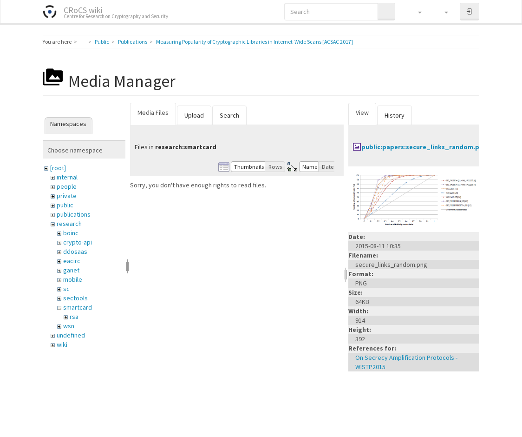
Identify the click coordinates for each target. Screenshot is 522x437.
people (67, 186)
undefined (71, 335)
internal (67, 177)
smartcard (77, 307)
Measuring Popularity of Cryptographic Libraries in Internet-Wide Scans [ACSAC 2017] (254, 41)
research (69, 223)
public (65, 205)
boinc (70, 233)
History (395, 115)
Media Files (153, 112)
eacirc (71, 261)
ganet (71, 270)
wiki (62, 344)
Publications (132, 41)
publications (74, 214)
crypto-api (77, 242)
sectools (75, 298)
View (362, 112)
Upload (194, 115)
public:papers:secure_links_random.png (424, 147)
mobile (72, 279)
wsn (68, 326)
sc (66, 289)
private (67, 196)
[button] (415, 11)
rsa (74, 316)
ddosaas (75, 251)
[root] (58, 168)
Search (229, 115)
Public (102, 41)
